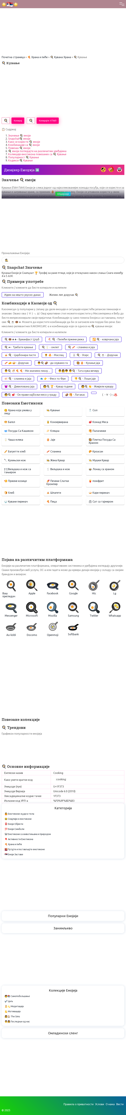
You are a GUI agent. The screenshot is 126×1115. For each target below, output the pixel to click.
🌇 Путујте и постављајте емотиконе (25, 849)
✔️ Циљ (9, 1001)
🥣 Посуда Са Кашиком (18, 430)
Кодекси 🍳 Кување (20, 160)
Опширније (63, 194)
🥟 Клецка (52, 430)
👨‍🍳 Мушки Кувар (99, 460)
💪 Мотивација (13, 1011)
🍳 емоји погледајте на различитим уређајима (37, 151)
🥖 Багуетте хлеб (15, 451)
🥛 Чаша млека (13, 439)
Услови (99, 1104)
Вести (120, 1104)
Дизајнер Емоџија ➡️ (21, 170)
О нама (110, 1104)
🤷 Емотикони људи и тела (19, 814)
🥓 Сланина (53, 451)
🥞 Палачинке (97, 430)
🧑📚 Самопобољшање (17, 996)
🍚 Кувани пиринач (16, 501)
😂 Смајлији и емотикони (18, 819)
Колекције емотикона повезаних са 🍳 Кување (37, 154)
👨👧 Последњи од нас (17, 1021)
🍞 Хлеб (9, 492)
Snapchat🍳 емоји (19, 138)
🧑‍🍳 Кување (53, 410)
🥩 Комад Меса (98, 421)
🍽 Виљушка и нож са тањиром (17, 471)
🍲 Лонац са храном (101, 469)
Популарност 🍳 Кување (23, 157)
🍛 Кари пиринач (99, 492)
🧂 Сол (93, 410)
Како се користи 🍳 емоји (24, 141)
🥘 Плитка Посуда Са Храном (102, 441)
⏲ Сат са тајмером (101, 501)
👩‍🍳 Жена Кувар (55, 460)
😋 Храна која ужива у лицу (18, 412)
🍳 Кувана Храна (60, 57)
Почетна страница (13, 57)
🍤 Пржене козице (15, 480)
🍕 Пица (51, 501)
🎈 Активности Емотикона (19, 839)
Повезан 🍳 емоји (19, 147)
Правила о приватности (78, 1104)
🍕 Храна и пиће (37, 57)
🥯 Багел (9, 421)
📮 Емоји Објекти (14, 824)
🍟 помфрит (96, 480)
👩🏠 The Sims (12, 1016)
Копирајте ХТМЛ (47, 120)
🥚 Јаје (50, 439)
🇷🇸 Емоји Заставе (14, 854)
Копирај (18, 120)
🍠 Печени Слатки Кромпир (57, 482)
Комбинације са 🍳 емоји (24, 144)
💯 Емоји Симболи (14, 829)
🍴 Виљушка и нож (58, 469)
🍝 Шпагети (53, 492)
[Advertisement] (63, 23)
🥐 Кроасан (96, 451)
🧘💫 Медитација (14, 1006)
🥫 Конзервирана (57, 421)
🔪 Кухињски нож (15, 460)
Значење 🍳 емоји (19, 135)
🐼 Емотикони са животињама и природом (28, 834)
